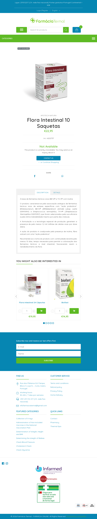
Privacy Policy (56, 391)
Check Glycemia (23, 450)
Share (48, 173)
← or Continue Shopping (48, 162)
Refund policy (56, 387)
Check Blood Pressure (25, 442)
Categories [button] (48, 38)
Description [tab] (42, 192)
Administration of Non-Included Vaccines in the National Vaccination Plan (29, 425)
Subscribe (48, 360)
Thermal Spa (55, 426)
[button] (56, 10)
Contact (53, 418)
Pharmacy (54, 422)
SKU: (45, 138)
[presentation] (16, 296)
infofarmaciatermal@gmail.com (33, 405)
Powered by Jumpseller (76, 516)
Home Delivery (56, 395)
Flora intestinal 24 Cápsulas (32, 302)
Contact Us (48, 158)
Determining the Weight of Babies (30, 438)
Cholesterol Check (23, 446)
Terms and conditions (59, 383)
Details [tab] (56, 192)
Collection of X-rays (24, 418)
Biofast (65, 302)
